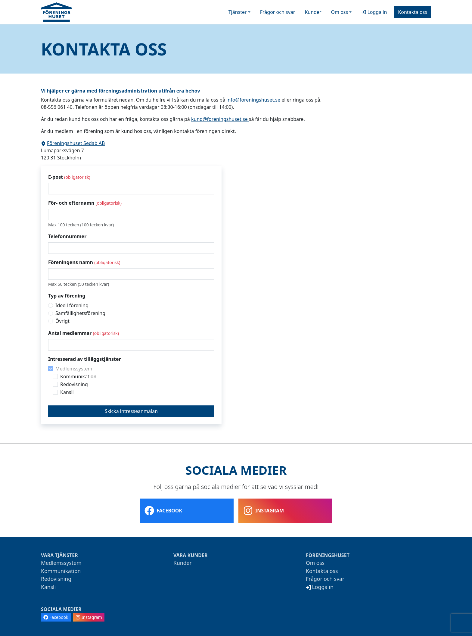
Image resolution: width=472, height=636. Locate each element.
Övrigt (62, 321)
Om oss (315, 562)
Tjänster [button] (237, 12)
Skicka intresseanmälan (131, 411)
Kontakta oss (412, 12)
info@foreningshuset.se (253, 99)
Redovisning (74, 384)
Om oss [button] (339, 12)
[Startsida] (56, 12)
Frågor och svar (277, 12)
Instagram (263, 510)
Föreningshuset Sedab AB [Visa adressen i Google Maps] (73, 143)
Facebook (163, 510)
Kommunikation (78, 376)
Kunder (313, 12)
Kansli (67, 392)
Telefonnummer (67, 236)
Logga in (374, 12)
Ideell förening (71, 305)
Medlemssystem (73, 368)
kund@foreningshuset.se (220, 119)
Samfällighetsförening (80, 313)
